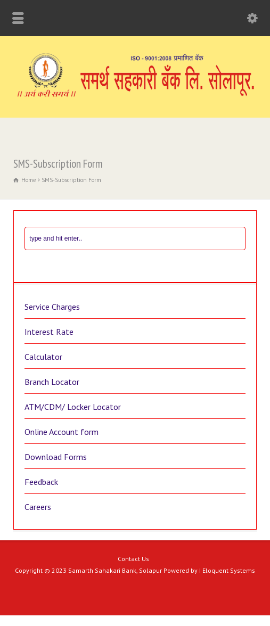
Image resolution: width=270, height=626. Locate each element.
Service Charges (52, 306)
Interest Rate (48, 331)
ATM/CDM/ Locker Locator (72, 406)
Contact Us (133, 559)
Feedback (41, 481)
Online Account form (61, 431)
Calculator (43, 356)
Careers (37, 506)
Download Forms (55, 456)
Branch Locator (51, 381)
